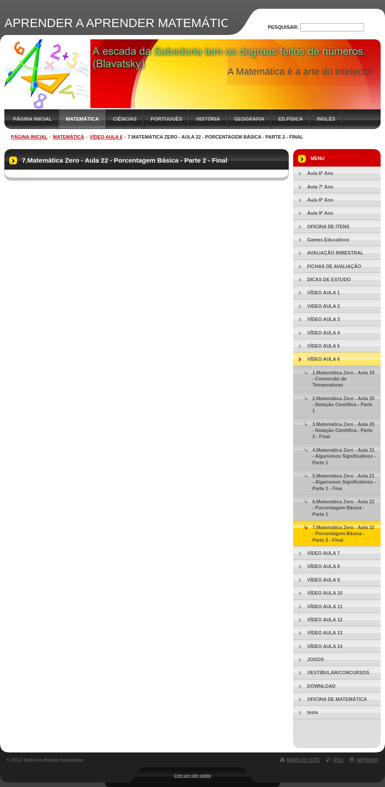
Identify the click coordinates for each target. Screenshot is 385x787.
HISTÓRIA (208, 119)
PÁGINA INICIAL (32, 119)
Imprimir (367, 760)
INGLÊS (326, 119)
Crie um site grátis (192, 775)
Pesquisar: (283, 27)
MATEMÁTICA (82, 119)
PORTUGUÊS (166, 119)
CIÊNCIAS (124, 119)
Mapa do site (303, 760)
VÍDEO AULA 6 (106, 136)
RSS (338, 760)
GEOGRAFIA (249, 119)
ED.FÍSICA (290, 119)
